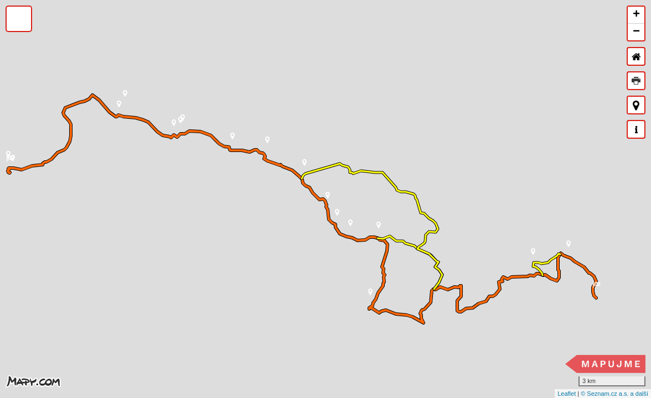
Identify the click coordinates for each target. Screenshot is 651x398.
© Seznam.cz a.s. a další (614, 393)
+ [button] (636, 15)
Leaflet (566, 393)
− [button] (636, 32)
